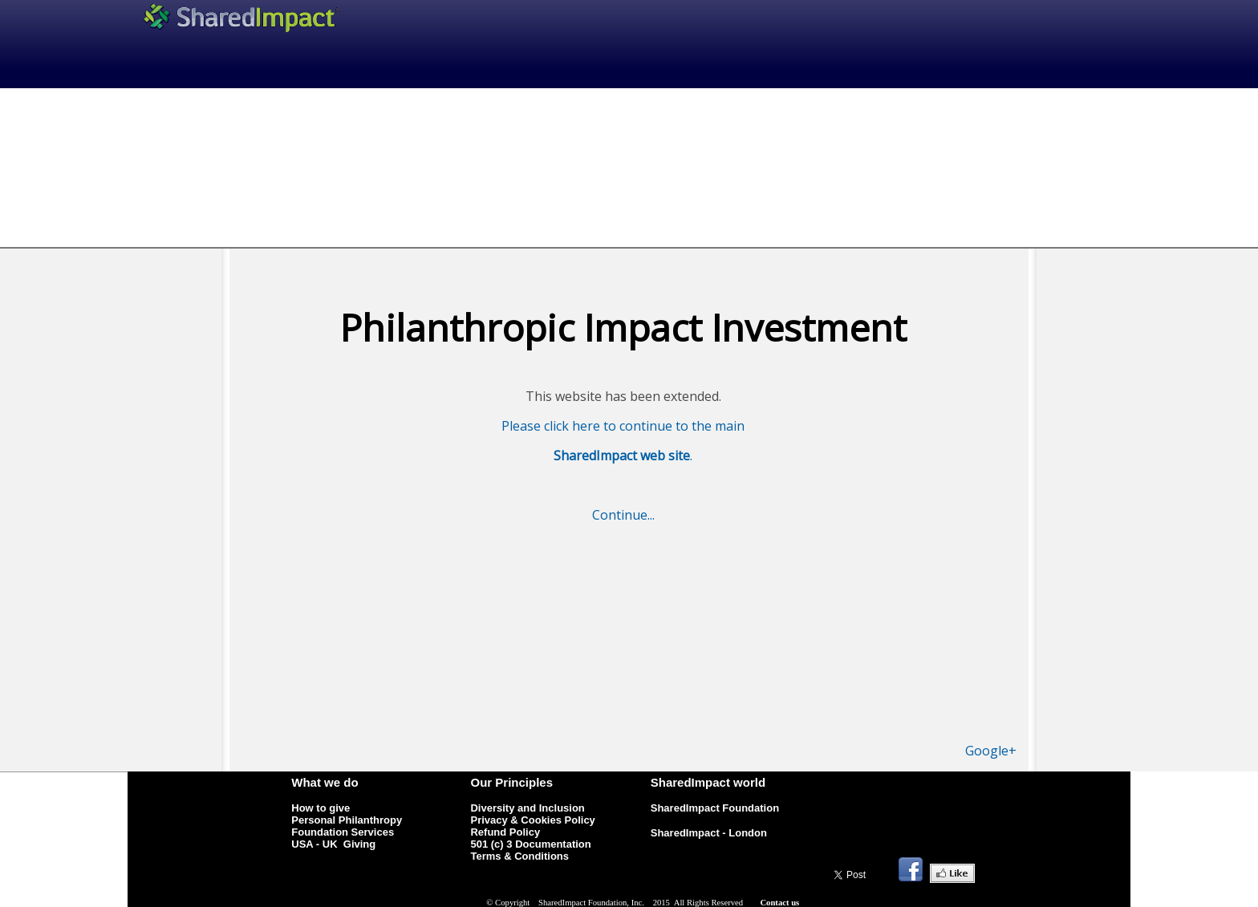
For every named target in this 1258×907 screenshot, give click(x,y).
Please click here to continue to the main (623, 426)
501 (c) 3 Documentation (530, 844)
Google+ (991, 750)
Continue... (623, 515)
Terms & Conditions (519, 856)
